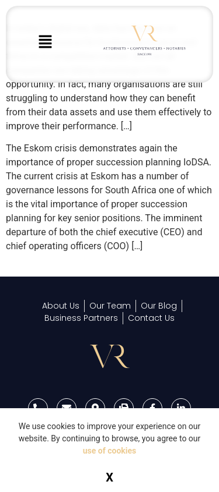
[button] (45, 42)
